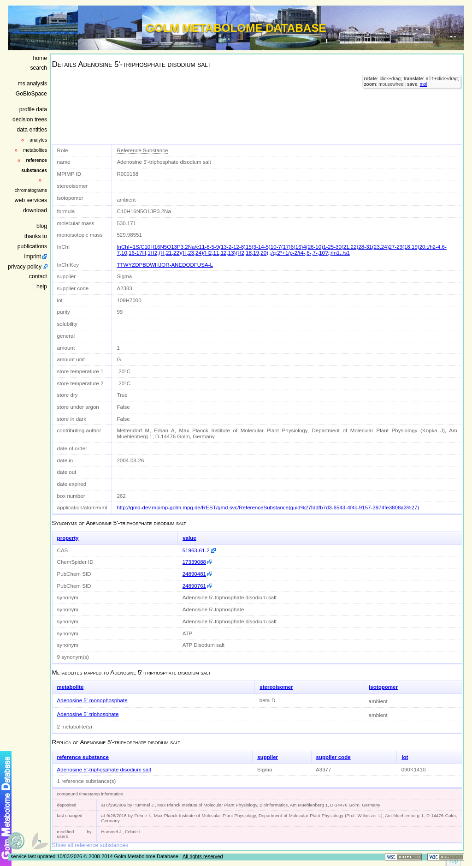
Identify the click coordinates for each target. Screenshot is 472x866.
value (189, 538)
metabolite (70, 687)
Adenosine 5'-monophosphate (92, 700)
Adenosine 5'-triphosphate (213, 609)
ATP (188, 633)
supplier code (333, 757)
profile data (33, 109)
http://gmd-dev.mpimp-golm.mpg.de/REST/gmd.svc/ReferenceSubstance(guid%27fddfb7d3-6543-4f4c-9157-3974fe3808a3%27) (268, 507)
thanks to (35, 236)
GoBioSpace (31, 93)
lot (404, 757)
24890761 (194, 586)
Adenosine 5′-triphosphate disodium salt (230, 597)
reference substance (83, 757)
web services (31, 200)
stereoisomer (276, 687)
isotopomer (383, 687)
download (35, 210)
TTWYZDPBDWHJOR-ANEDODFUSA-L (164, 265)
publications (32, 246)
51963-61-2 (196, 550)
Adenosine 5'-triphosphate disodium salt (230, 621)
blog (41, 226)
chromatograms (31, 190)
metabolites (35, 150)
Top (453, 861)
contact (38, 276)
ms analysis (32, 83)
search (38, 68)
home (40, 58)
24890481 (194, 574)
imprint (32, 256)
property (68, 538)
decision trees (29, 119)
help (41, 286)
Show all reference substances (90, 845)
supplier (267, 757)
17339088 (194, 562)
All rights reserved (203, 856)
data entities (32, 129)
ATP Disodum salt (203, 645)
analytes (38, 140)
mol (423, 85)
